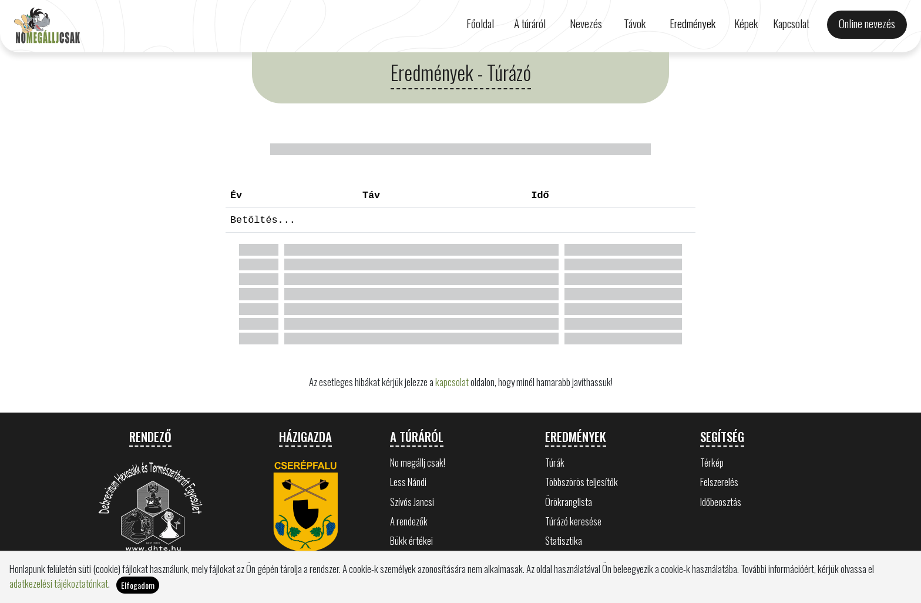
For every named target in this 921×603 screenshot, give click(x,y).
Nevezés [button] (586, 23)
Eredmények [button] (692, 23)
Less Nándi (408, 481)
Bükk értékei (411, 540)
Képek (746, 23)
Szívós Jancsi (412, 501)
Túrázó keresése (573, 521)
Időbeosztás (720, 501)
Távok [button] (635, 23)
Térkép (712, 462)
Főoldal (480, 23)
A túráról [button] (530, 23)
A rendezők (409, 521)
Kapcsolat (791, 23)
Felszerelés (719, 481)
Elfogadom (137, 585)
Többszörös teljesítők (581, 481)
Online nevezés (867, 23)
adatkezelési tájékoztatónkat (58, 583)
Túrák (554, 462)
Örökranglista (568, 501)
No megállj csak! (417, 462)
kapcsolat (452, 381)
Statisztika (563, 540)
